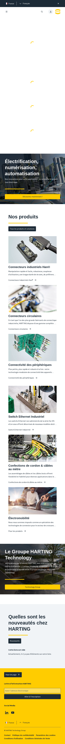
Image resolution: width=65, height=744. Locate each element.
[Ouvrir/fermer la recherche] (42, 11)
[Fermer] (58, 3)
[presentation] (24, 3)
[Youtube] (12, 712)
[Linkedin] (6, 712)
